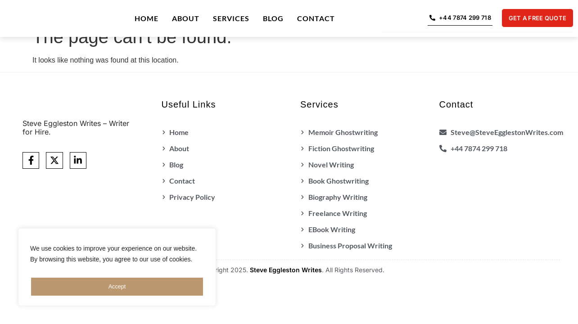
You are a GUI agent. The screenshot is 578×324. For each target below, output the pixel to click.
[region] (117, 269)
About (185, 19)
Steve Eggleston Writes (286, 271)
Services (231, 19)
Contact (316, 19)
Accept (117, 286)
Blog (273, 19)
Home (146, 19)
